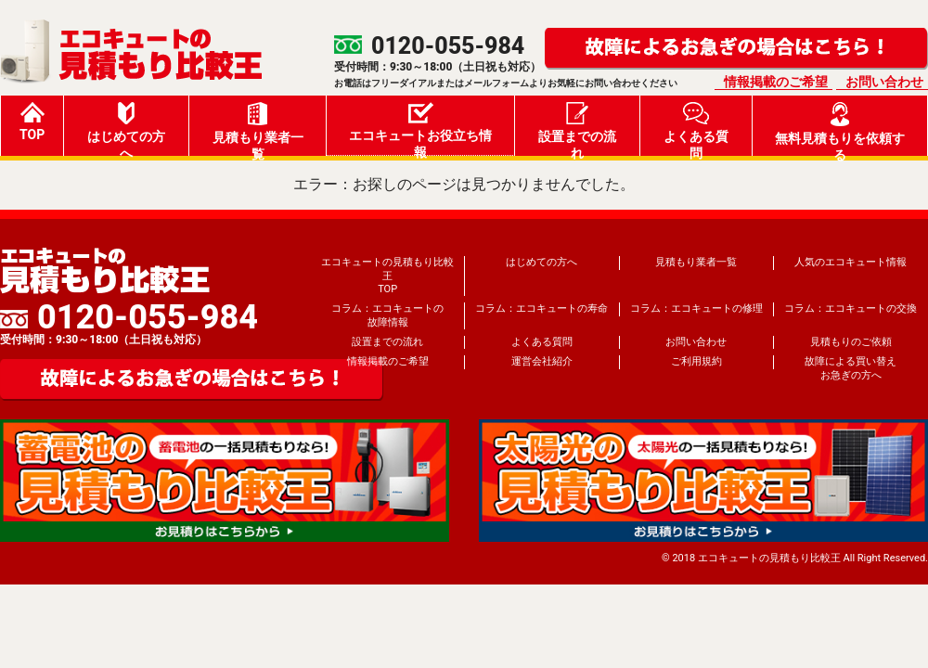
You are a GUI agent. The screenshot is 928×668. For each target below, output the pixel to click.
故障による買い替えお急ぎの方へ (850, 367)
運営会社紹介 (542, 361)
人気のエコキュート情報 (850, 262)
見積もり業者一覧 (258, 129)
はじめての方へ (126, 129)
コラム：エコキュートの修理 (696, 308)
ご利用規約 (696, 361)
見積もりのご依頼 (851, 342)
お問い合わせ (884, 81)
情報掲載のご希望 (776, 81)
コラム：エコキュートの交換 (850, 308)
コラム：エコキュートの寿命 (541, 308)
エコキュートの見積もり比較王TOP (387, 275)
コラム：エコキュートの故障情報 (387, 315)
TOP (32, 122)
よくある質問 (696, 129)
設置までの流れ (577, 129)
